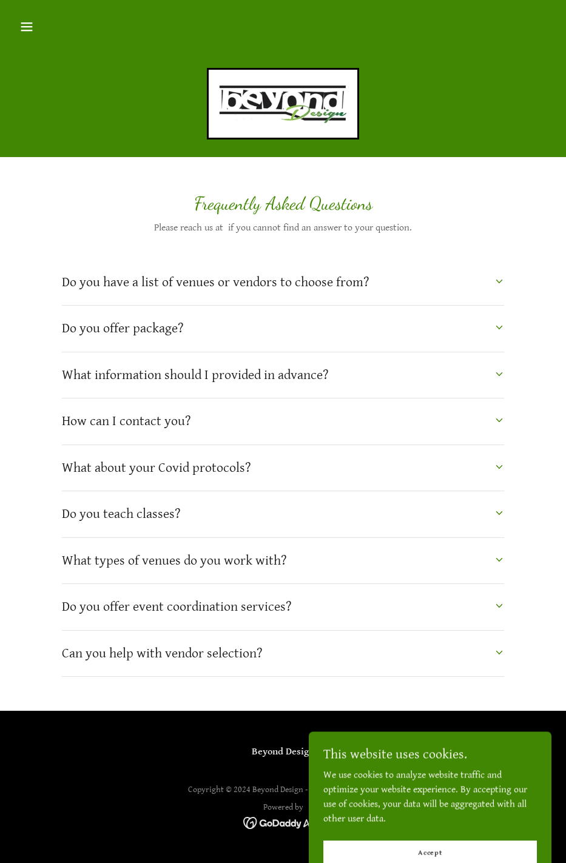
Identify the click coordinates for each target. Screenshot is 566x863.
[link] (283, 103)
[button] (27, 27)
